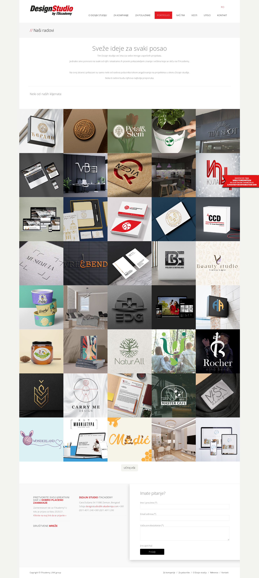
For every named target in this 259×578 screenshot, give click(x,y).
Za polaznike (142, 15)
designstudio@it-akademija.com (102, 506)
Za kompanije (121, 15)
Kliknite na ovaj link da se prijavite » (49, 515)
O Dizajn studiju (97, 15)
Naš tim (180, 15)
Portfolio (163, 15)
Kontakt (222, 15)
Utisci (207, 15)
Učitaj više (129, 467)
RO (222, 7)
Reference (214, 572)
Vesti (194, 15)
